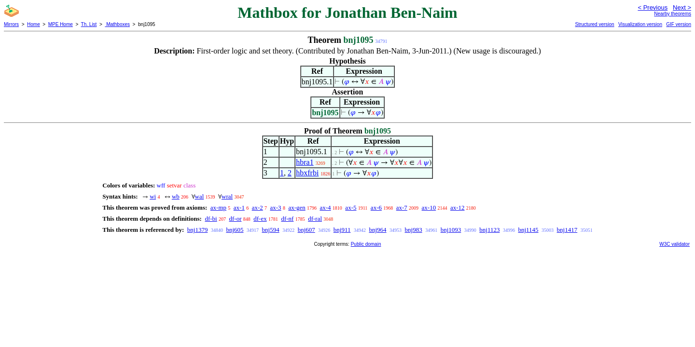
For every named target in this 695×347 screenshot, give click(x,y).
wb (176, 196)
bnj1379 (197, 229)
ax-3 (275, 207)
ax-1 (239, 207)
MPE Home (60, 24)
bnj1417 (567, 229)
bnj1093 (451, 229)
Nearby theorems (672, 13)
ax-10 (429, 207)
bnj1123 (489, 229)
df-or (235, 218)
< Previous (652, 7)
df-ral (315, 218)
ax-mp (218, 207)
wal (199, 196)
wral (227, 196)
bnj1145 (528, 229)
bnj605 (234, 229)
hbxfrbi (307, 173)
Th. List (89, 24)
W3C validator (674, 244)
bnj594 (270, 229)
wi (153, 196)
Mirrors (11, 24)
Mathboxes (117, 24)
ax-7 (401, 207)
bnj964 (377, 229)
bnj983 (413, 229)
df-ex (259, 218)
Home (33, 24)
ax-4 (325, 207)
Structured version (594, 24)
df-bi (211, 218)
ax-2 (257, 207)
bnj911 (342, 229)
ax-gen (296, 207)
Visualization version (640, 24)
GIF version (678, 24)
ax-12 (457, 207)
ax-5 (350, 207)
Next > (682, 7)
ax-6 (376, 207)
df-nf (287, 218)
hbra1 (304, 162)
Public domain (366, 244)
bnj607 (306, 229)
